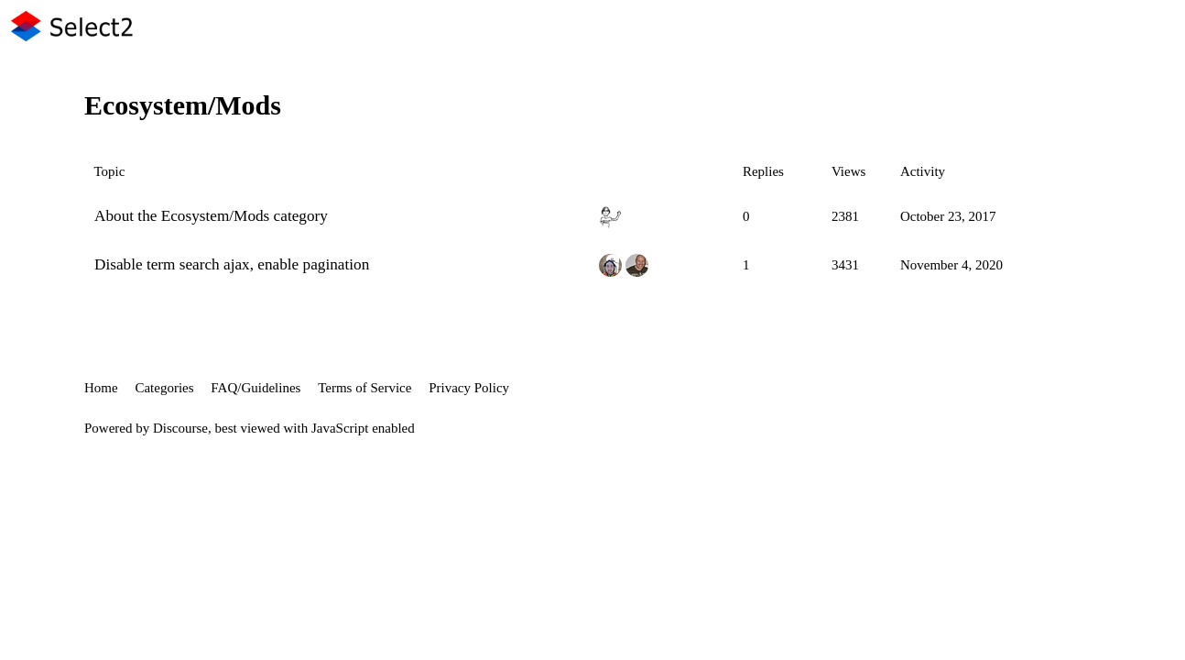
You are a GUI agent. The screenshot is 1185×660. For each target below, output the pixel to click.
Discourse (180, 428)
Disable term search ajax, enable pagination (231, 264)
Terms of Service (364, 387)
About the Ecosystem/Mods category (211, 216)
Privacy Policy (469, 387)
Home (101, 387)
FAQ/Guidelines (255, 387)
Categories (164, 387)
